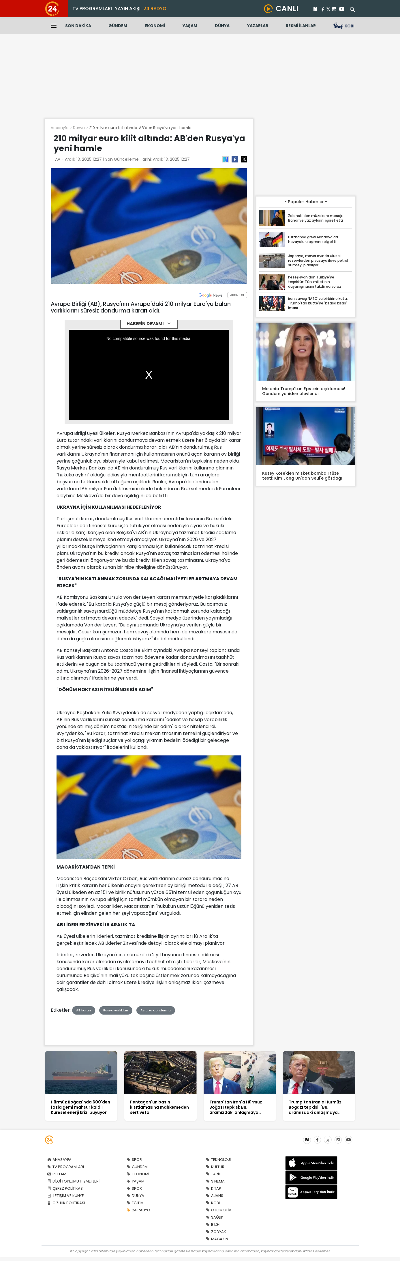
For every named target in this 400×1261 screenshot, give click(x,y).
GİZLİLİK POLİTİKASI (66, 1203)
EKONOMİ (155, 26)
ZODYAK (216, 1231)
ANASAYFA (59, 1159)
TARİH (213, 1174)
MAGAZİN (217, 1239)
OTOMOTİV (218, 1210)
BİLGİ (212, 1224)
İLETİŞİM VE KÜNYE (65, 1195)
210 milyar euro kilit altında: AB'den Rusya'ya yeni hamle (140, 127)
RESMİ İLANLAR (301, 26)
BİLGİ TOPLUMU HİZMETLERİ (73, 1181)
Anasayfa (60, 127)
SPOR (134, 1159)
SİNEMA (215, 1181)
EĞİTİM (135, 1203)
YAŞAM (190, 26)
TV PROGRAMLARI (92, 8)
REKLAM (56, 1174)
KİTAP (213, 1188)
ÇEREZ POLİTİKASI (65, 1188)
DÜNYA (222, 26)
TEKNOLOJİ (218, 1159)
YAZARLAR (257, 26)
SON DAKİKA (78, 26)
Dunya (79, 127)
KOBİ (213, 1203)
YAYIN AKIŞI (127, 8)
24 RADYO (154, 8)
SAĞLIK (215, 1217)
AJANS (214, 1195)
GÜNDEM (117, 26)
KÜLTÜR (215, 1167)
